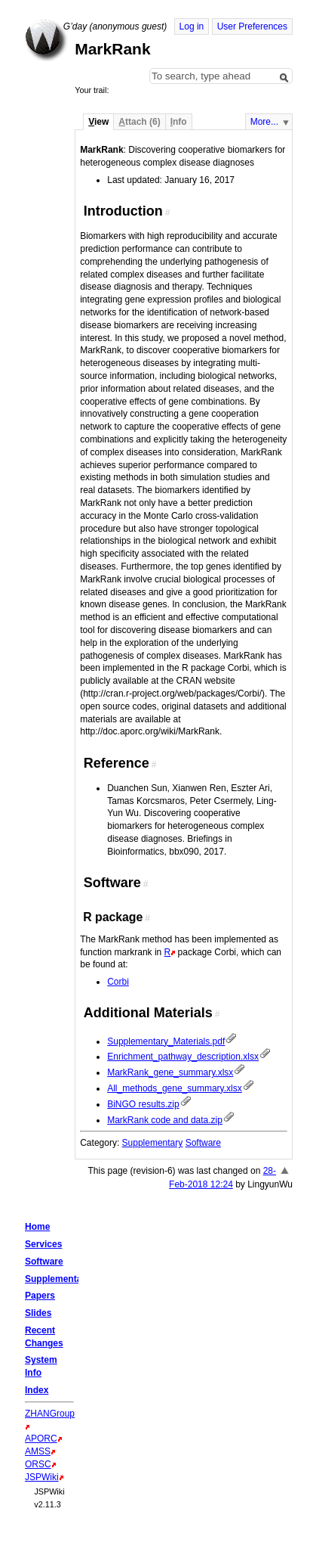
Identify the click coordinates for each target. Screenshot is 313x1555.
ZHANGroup (50, 1413)
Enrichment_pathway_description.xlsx (183, 1056)
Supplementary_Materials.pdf (166, 1041)
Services (43, 1244)
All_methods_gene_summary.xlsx (174, 1088)
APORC (41, 1438)
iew (98, 121)
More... (264, 121)
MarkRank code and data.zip (164, 1120)
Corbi (118, 981)
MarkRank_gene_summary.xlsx (170, 1072)
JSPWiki (42, 1477)
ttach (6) (139, 121)
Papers (40, 1295)
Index (36, 1390)
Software (203, 1143)
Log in (192, 26)
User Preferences (252, 26)
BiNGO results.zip (143, 1104)
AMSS (38, 1451)
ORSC (38, 1464)
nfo (178, 121)
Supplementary (152, 1143)
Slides (38, 1313)
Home (46, 40)
